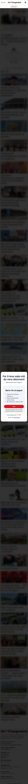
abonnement (17, 417)
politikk (14, 69)
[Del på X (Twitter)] (14, 63)
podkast (7, 69)
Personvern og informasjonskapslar (11, 746)
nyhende (20, 69)
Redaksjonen (5, 755)
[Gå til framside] (14, 2)
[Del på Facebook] (11, 63)
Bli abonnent (14, 6)
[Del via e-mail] (16, 63)
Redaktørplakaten (6, 744)
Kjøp (14, 406)
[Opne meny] (25, 2)
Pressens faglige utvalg (8, 743)
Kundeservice (5, 757)
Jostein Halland (5, 750)
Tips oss (3, 2)
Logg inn (14, 382)
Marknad (3, 759)
